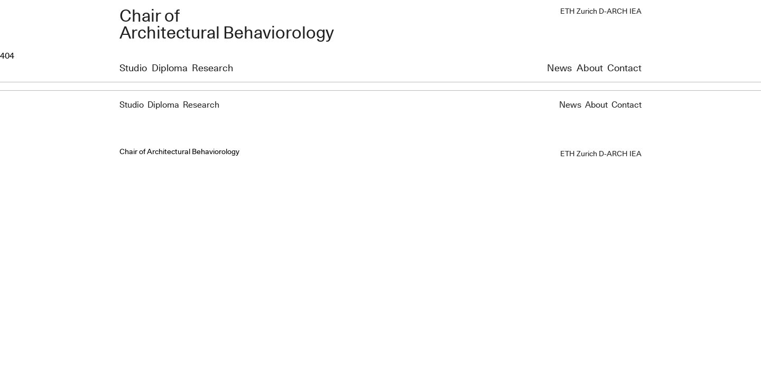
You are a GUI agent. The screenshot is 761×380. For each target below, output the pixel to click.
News (559, 68)
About (590, 68)
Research (212, 68)
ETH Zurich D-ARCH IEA (601, 11)
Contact (624, 68)
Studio (133, 68)
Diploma (170, 68)
